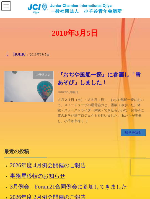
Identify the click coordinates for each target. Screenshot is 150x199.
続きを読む (133, 132)
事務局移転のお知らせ (37, 176)
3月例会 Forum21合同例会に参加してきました (68, 186)
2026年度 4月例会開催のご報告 (48, 165)
